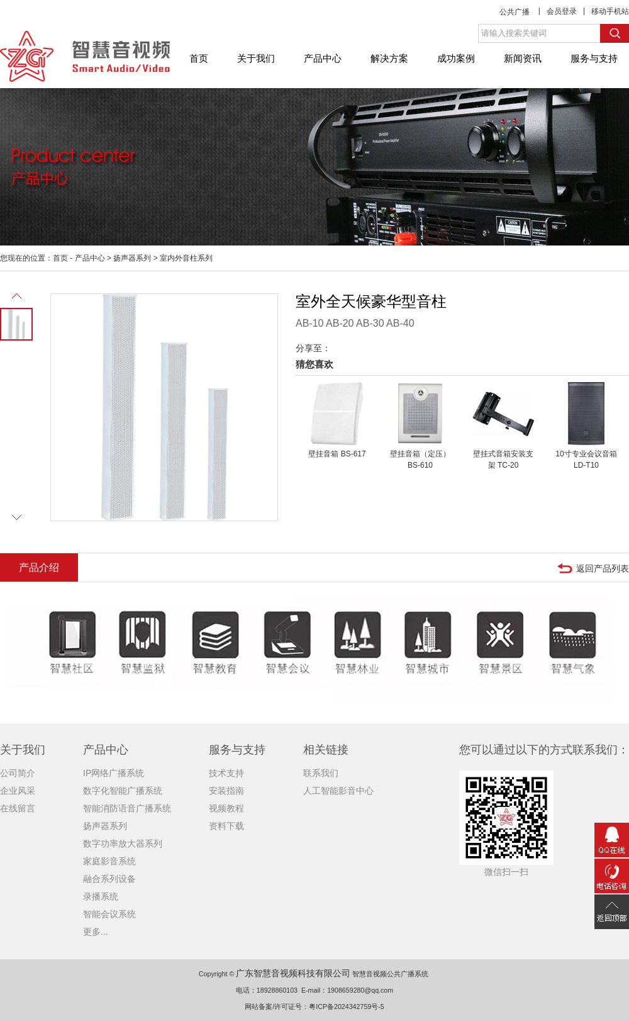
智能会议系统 (109, 914)
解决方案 (389, 58)
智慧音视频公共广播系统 (390, 974)
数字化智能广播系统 (122, 791)
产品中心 (323, 58)
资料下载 (226, 826)
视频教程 (226, 808)
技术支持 (226, 773)
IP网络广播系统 (113, 773)
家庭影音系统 (109, 861)
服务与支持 (594, 58)
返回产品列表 (602, 568)
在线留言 (17, 808)
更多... (95, 932)
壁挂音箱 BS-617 (336, 453)
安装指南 (226, 791)
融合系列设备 (109, 879)
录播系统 (100, 896)
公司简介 (17, 773)
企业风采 (17, 791)
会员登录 (562, 11)
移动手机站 (610, 11)
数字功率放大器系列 (122, 843)
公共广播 (514, 12)
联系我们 (320, 773)
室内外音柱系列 (186, 258)
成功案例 (456, 58)
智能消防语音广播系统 (127, 808)
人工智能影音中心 (338, 791)
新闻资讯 (523, 58)
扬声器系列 (132, 258)
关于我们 (256, 58)
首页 (198, 58)
